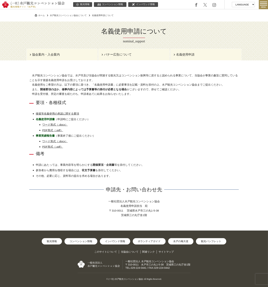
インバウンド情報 (143, 4)
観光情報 (83, 4)
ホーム (41, 15)
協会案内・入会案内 (46, 54)
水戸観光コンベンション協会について (68, 15)
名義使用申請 (185, 54)
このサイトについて (105, 251)
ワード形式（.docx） (55, 124)
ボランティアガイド (149, 241)
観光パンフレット (211, 241)
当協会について (130, 251)
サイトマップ (166, 251)
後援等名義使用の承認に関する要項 (57, 113)
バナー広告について (118, 54)
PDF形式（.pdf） (52, 130)
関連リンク (148, 251)
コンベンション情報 (110, 4)
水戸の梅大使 (180, 241)
